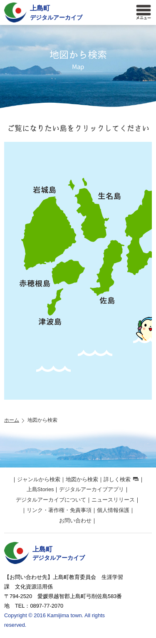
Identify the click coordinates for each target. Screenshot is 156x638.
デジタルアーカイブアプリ (91, 489)
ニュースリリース (113, 500)
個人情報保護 (113, 510)
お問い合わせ (75, 520)
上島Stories (40, 489)
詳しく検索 (117, 479)
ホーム (11, 420)
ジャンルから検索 (38, 479)
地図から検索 (82, 479)
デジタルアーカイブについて (51, 500)
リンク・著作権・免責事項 (59, 510)
